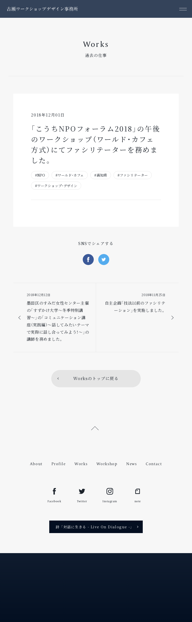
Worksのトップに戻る (95, 378)
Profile (59, 463)
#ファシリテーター (133, 175)
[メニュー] (183, 9)
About (36, 463)
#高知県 (100, 175)
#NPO (40, 175)
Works (81, 463)
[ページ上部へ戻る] (96, 427)
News (131, 463)
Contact (154, 463)
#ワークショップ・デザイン (56, 185)
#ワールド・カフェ (70, 175)
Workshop (107, 463)
